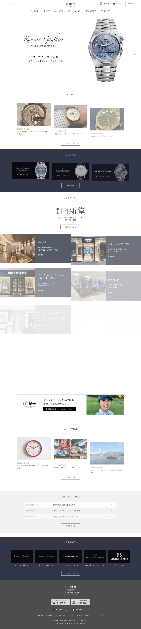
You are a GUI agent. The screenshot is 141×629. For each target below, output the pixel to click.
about (46, 11)
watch (34, 11)
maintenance (62, 11)
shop (77, 11)
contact (105, 11)
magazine (90, 11)
